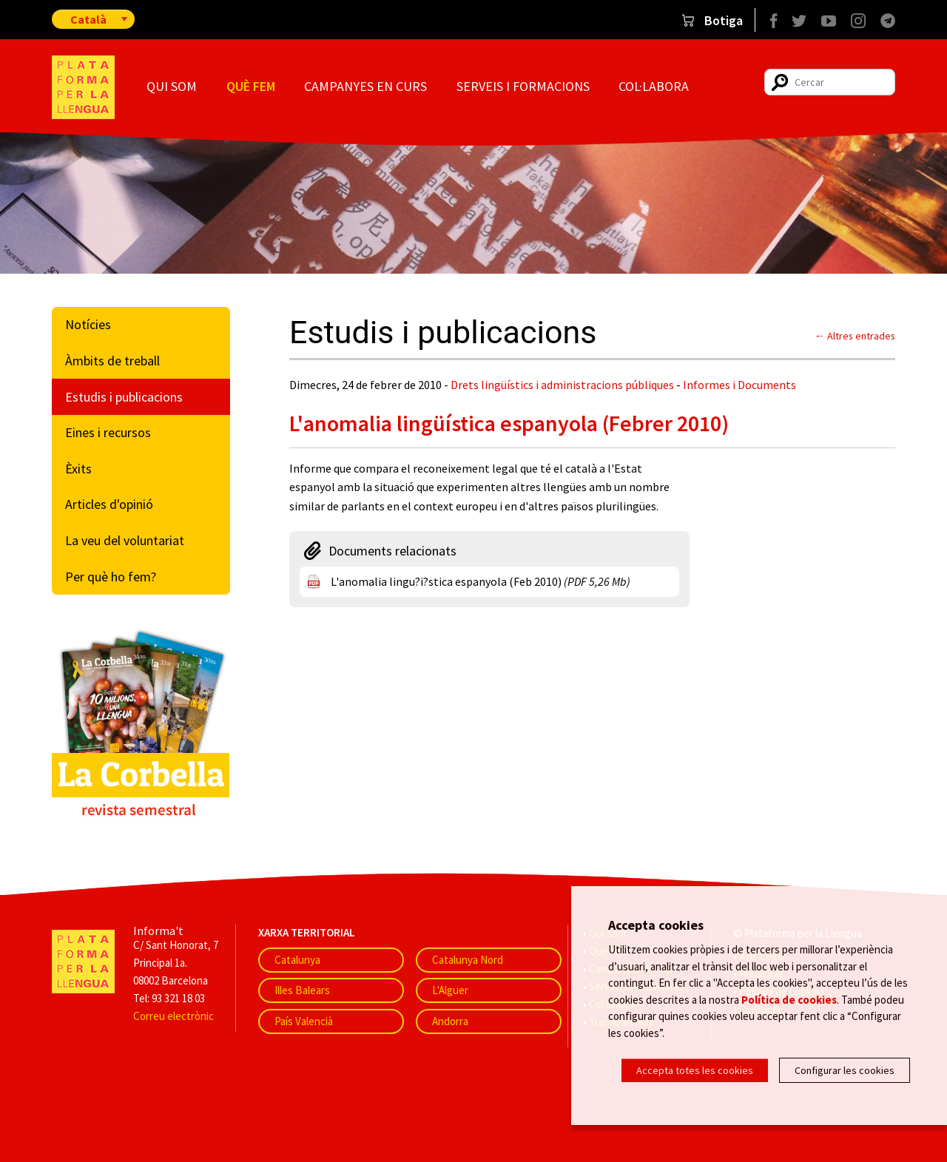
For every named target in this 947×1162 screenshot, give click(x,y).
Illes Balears (302, 990)
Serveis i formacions (523, 86)
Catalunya (297, 960)
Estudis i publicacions (124, 396)
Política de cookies (789, 1001)
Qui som (171, 86)
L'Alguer (450, 990)
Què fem (250, 86)
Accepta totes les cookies (694, 1070)
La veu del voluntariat (124, 540)
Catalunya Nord (467, 960)
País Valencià (303, 1021)
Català (88, 19)
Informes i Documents (739, 384)
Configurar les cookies (844, 1070)
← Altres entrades (855, 335)
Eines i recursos (108, 432)
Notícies (88, 324)
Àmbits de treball (112, 360)
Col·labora (654, 86)
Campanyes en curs (365, 86)
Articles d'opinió (109, 504)
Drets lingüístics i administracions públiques (562, 384)
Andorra (450, 1021)
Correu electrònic (173, 1016)
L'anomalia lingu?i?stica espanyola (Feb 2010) (480, 581)
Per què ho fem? (110, 576)
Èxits (78, 468)
